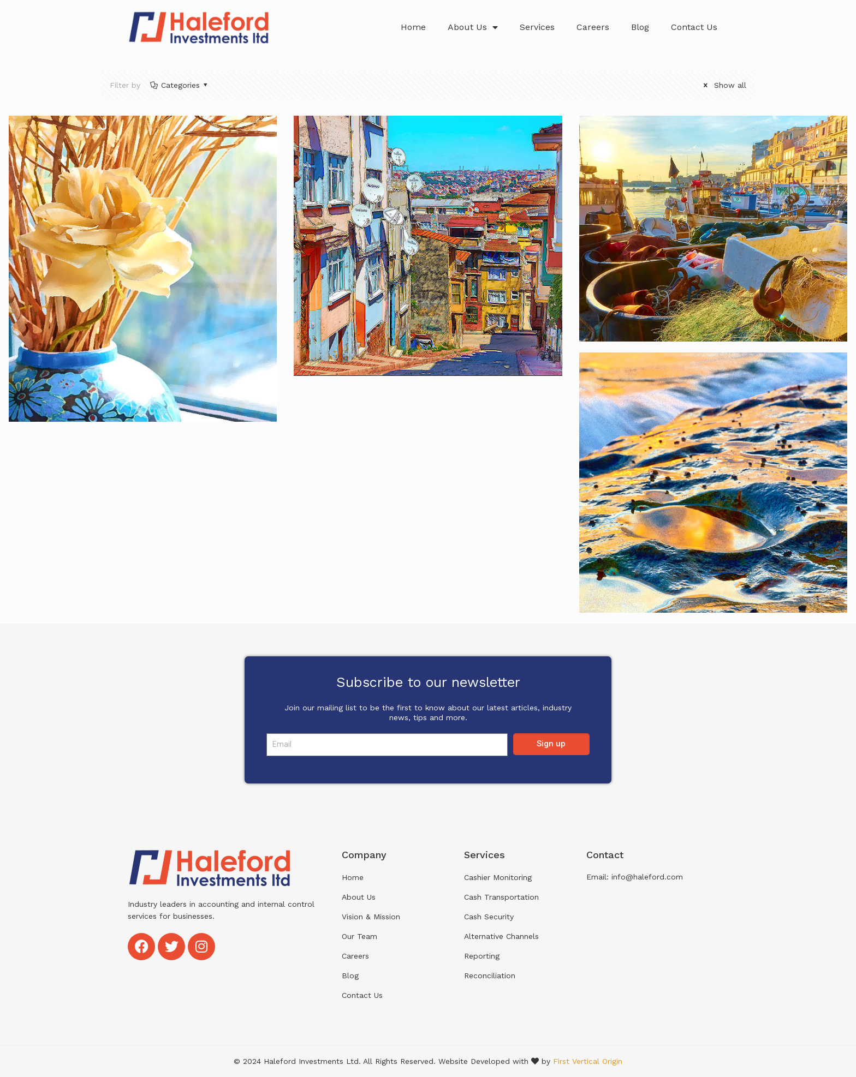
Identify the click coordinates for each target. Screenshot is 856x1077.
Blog (640, 27)
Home (413, 27)
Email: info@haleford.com (634, 876)
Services (537, 27)
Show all (723, 85)
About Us (473, 27)
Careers (592, 27)
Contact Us (694, 27)
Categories (179, 85)
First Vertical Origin (587, 1061)
